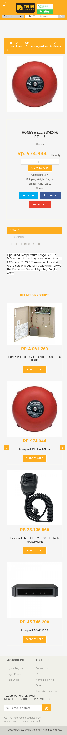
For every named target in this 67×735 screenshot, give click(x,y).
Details (14, 230)
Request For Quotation (25, 244)
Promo (39, 685)
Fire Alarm (16, 46)
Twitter (28, 195)
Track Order (12, 679)
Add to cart (40, 168)
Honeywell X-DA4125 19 (34, 630)
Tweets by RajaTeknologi (19, 695)
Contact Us (42, 668)
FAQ (38, 674)
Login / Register (15, 668)
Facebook (50, 195)
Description (18, 237)
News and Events (45, 679)
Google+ (40, 204)
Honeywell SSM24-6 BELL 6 (34, 48)
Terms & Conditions (46, 691)
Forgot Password (15, 674)
